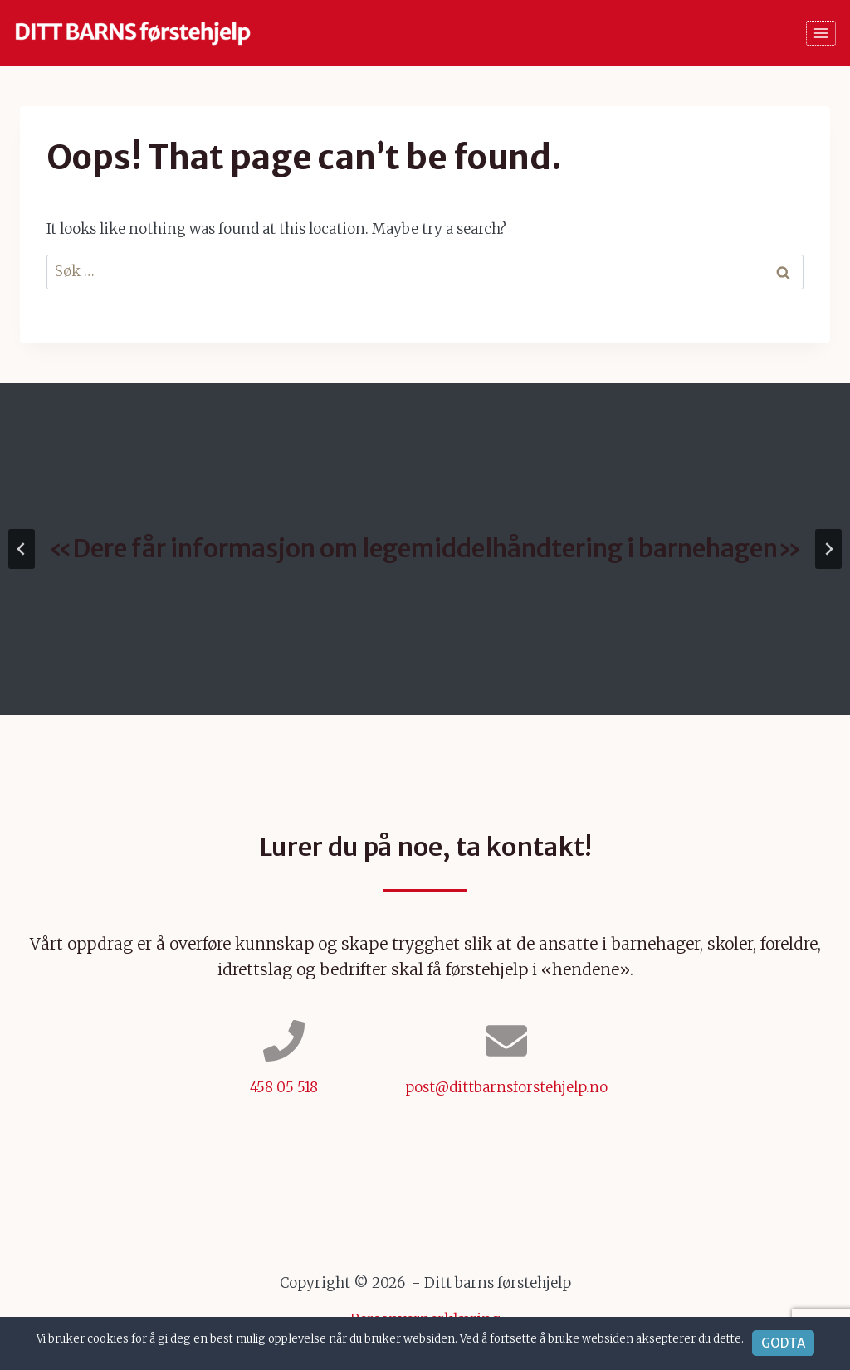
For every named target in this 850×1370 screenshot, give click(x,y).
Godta (783, 1343)
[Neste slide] (828, 549)
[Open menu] (821, 33)
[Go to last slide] (21, 549)
